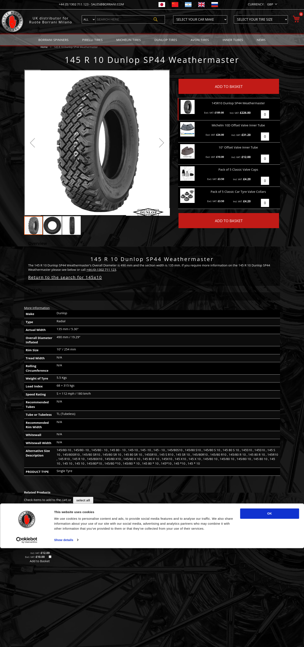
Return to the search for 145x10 (65, 277)
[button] (272, 4)
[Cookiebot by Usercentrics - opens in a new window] (27, 639)
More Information (37, 308)
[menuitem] (53, 39)
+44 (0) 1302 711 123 (74, 4)
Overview (37, 243)
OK (269, 612)
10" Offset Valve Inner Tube (40, 545)
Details (35, 290)
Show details (63, 639)
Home (44, 47)
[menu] (152, 39)
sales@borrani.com (107, 4)
